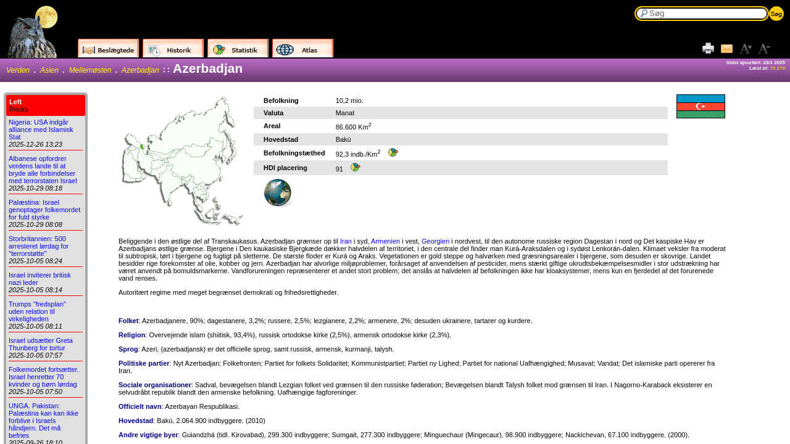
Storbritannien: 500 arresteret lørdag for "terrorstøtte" (39, 246)
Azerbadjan (140, 70)
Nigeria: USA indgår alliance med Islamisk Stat (41, 129)
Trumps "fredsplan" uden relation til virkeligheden (37, 311)
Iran (346, 241)
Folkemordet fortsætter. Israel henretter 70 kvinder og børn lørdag (44, 377)
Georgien (435, 241)
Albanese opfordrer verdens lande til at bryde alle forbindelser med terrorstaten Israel (43, 169)
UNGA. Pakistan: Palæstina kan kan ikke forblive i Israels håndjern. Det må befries (43, 420)
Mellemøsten (90, 70)
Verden (18, 70)
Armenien (385, 241)
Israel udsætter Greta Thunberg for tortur (41, 344)
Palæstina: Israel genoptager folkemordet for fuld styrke (44, 210)
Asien (49, 70)
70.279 (777, 68)
